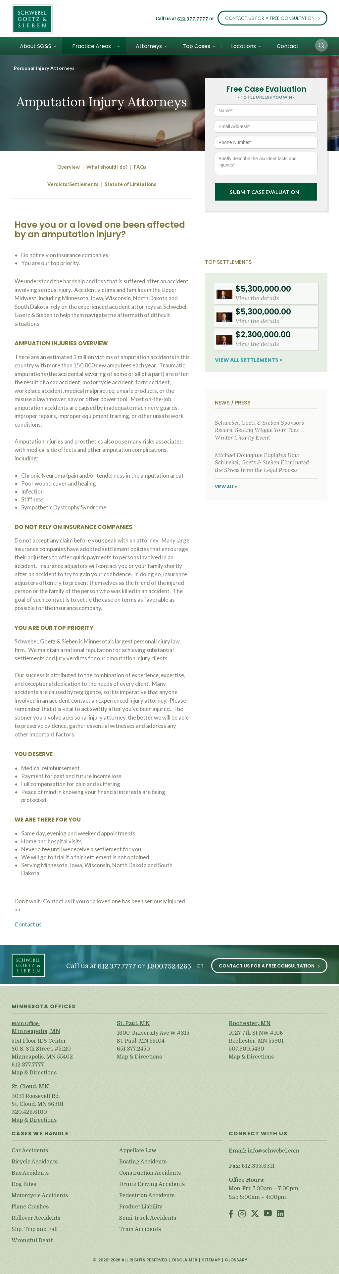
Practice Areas (91, 46)
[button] (321, 45)
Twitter (255, 1214)
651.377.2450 (133, 1049)
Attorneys (149, 46)
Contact (288, 46)
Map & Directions (34, 1073)
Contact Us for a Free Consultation (270, 18)
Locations (243, 46)
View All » (226, 487)
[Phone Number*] (266, 142)
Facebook (231, 1214)
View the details (257, 298)
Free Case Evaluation (266, 89)
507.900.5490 (246, 1049)
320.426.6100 (29, 1112)
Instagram (242, 1214)
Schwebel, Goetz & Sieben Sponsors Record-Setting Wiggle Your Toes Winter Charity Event (259, 430)
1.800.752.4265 (169, 966)
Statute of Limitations (130, 184)
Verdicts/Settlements (72, 184)
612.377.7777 (192, 19)
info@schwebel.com (273, 1151)
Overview (68, 167)
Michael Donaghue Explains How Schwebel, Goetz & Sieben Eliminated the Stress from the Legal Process (262, 462)
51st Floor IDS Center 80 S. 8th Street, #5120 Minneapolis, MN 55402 (42, 1049)
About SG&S (35, 46)
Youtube (268, 1214)
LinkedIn (280, 1214)
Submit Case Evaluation (264, 192)
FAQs (140, 167)
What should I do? (106, 167)
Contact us (28, 924)
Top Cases (196, 46)
